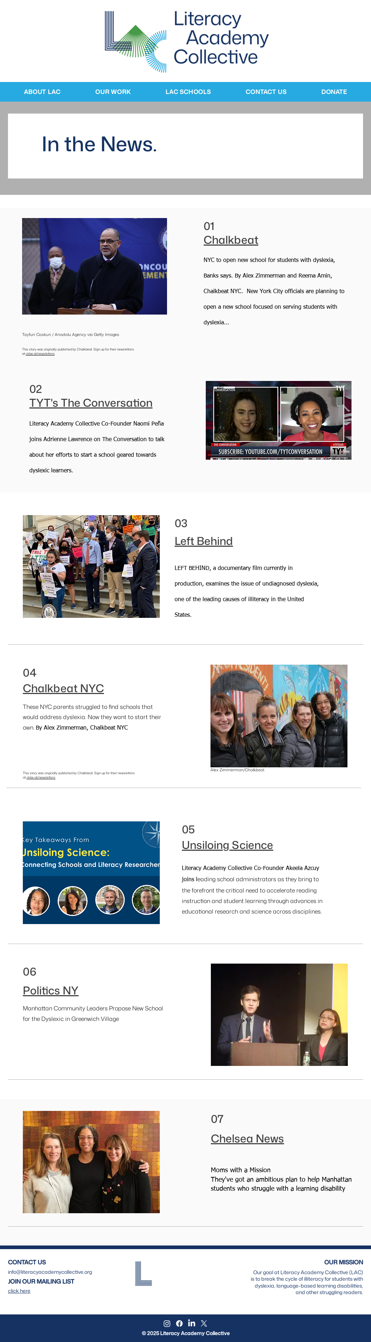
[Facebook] (179, 1323)
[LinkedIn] (191, 1323)
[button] (42, 91)
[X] (204, 1323)
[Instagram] (167, 1323)
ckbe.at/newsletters (40, 353)
